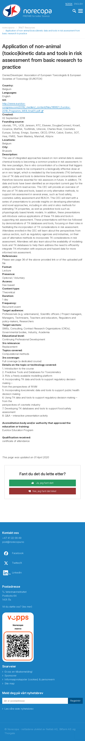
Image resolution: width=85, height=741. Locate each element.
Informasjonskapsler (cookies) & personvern (29, 679)
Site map (9, 683)
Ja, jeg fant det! (44, 482)
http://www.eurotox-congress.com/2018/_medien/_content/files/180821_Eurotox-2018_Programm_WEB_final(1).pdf (36, 107)
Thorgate (9, 732)
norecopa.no (8, 27)
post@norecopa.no (13, 541)
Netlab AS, (52, 728)
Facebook (17, 552)
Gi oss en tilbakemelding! (18, 671)
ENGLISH (78, 3)
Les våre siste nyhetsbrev (19, 708)
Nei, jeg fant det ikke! (44, 490)
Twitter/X (17, 562)
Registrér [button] (75, 700)
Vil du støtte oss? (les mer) (17, 606)
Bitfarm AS (65, 728)
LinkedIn (17, 572)
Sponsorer (10, 675)
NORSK (68, 3)
